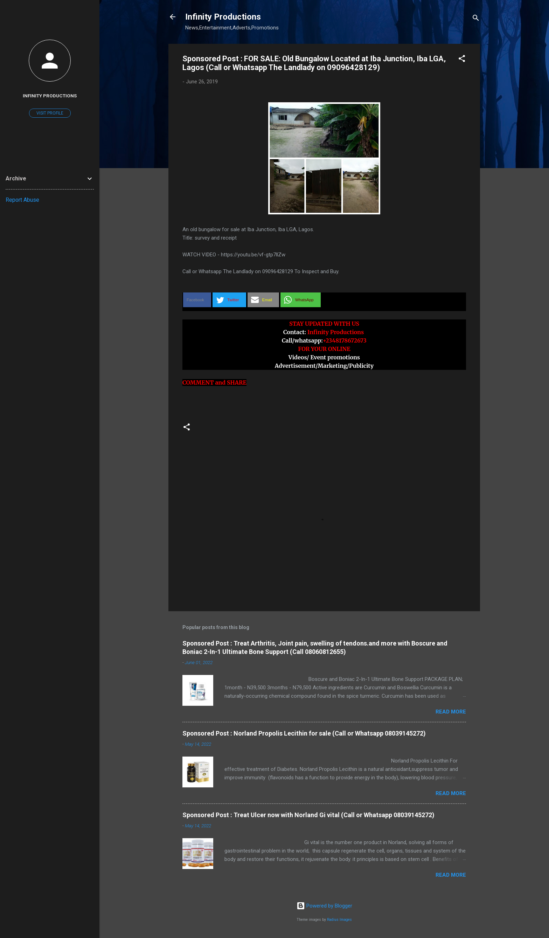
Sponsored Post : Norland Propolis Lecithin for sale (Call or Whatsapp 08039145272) (304, 733)
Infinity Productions (223, 17)
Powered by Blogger (324, 906)
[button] (462, 59)
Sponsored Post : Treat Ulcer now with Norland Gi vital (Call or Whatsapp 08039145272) (308, 815)
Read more (451, 712)
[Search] (476, 19)
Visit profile (49, 113)
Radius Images (339, 919)
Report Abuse (22, 199)
